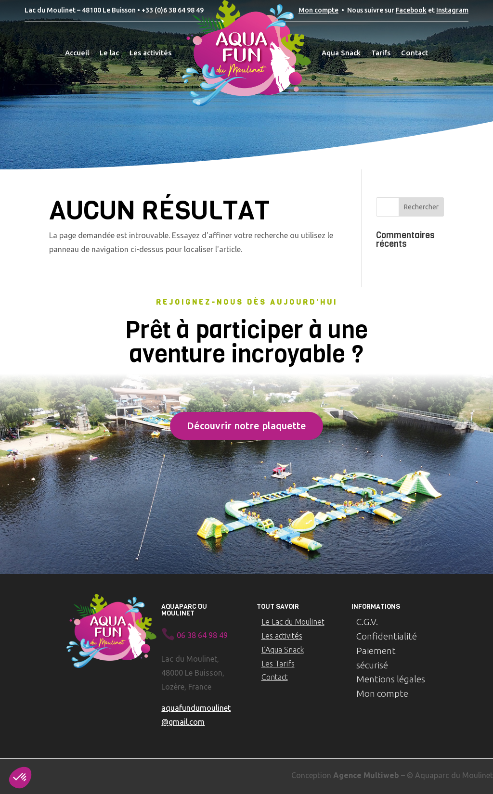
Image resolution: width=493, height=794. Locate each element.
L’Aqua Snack (282, 649)
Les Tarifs (278, 663)
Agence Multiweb (366, 775)
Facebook (411, 10)
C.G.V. (367, 621)
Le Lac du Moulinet (292, 621)
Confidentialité (386, 636)
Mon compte (318, 10)
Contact (274, 677)
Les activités (281, 635)
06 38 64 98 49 (202, 635)
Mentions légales (390, 679)
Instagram (452, 10)
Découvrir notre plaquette (246, 425)
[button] (20, 777)
